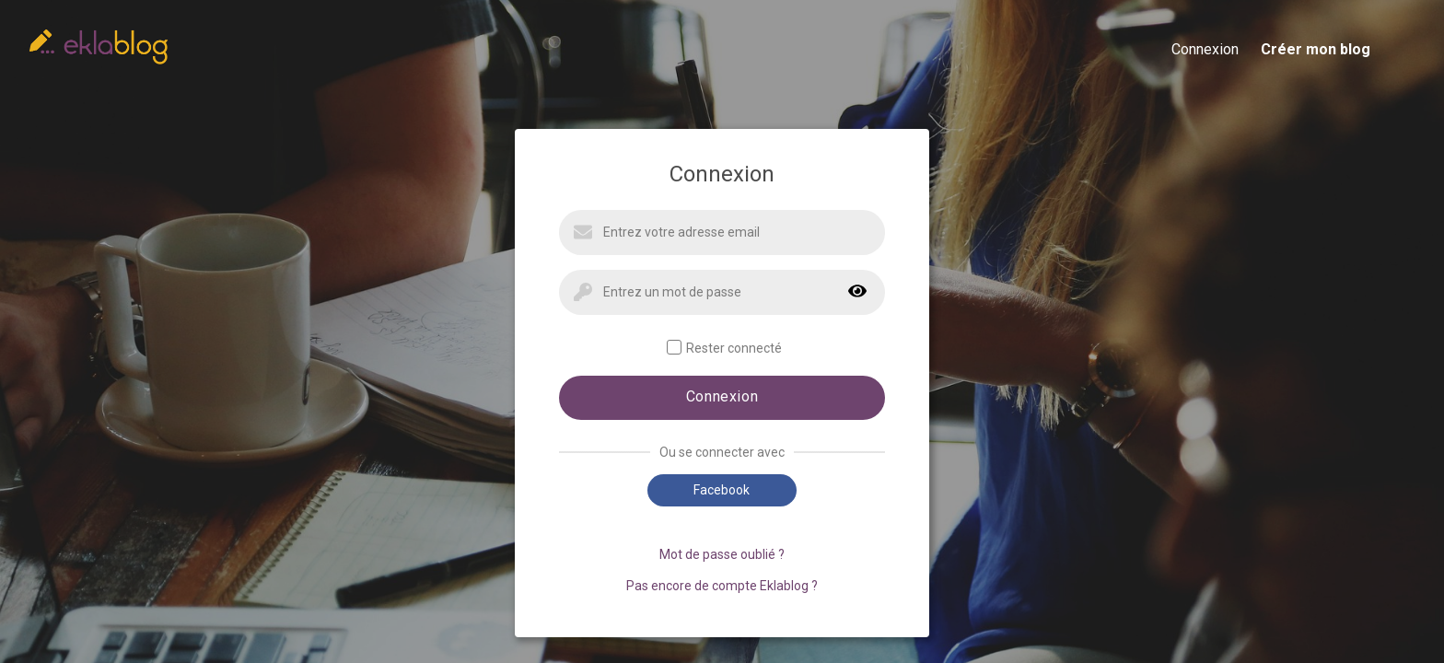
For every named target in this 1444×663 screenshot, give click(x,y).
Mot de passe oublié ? (722, 554)
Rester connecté (724, 347)
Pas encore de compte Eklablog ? (722, 585)
